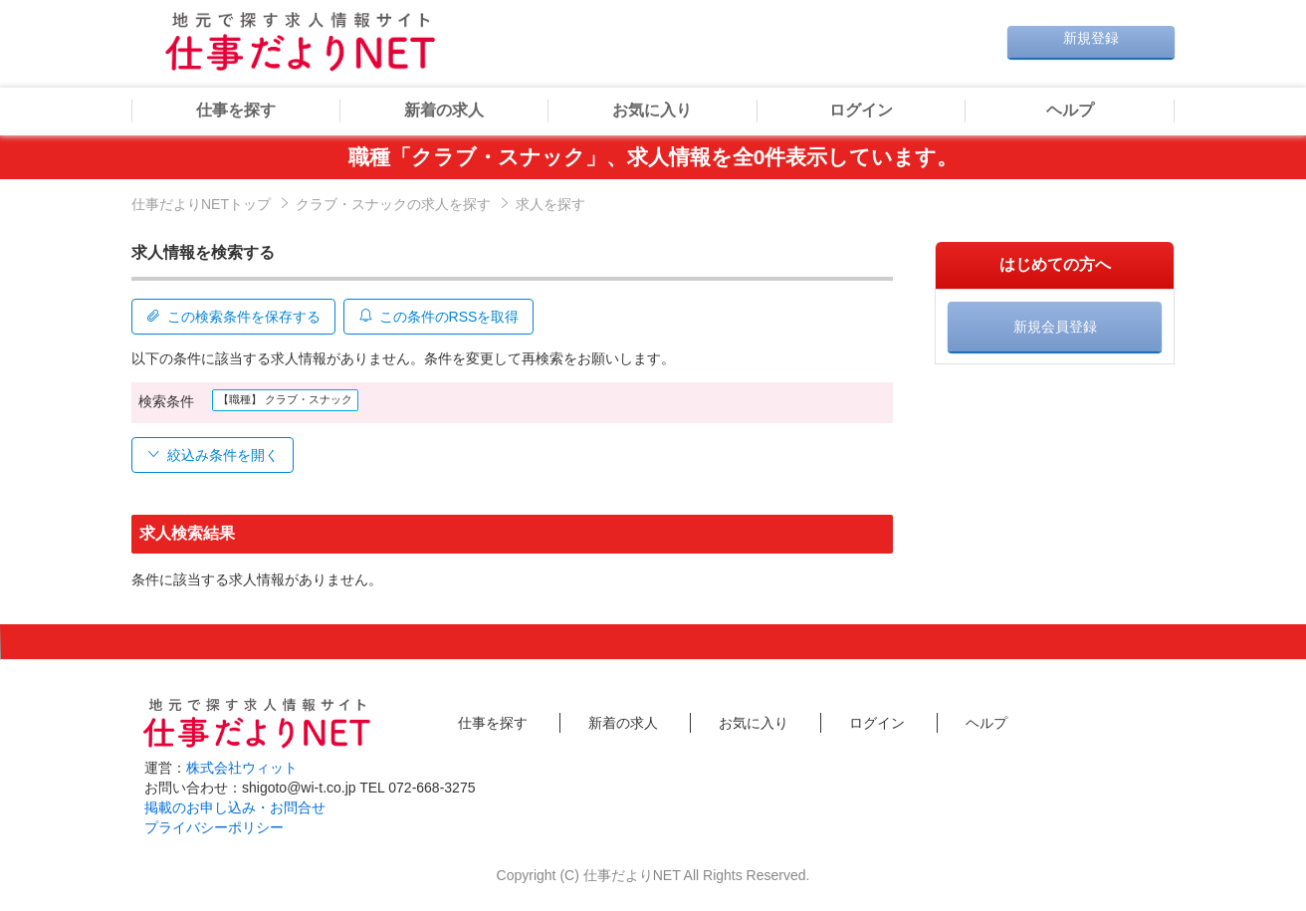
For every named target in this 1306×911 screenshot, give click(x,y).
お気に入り (652, 110)
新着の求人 (444, 110)
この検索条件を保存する (233, 315)
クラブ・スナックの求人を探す (393, 204)
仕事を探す (236, 110)
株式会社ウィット (242, 766)
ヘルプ (1070, 110)
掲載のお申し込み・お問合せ (235, 805)
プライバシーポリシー (214, 825)
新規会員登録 (1055, 327)
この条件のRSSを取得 (442, 315)
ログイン (861, 110)
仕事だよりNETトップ (201, 204)
